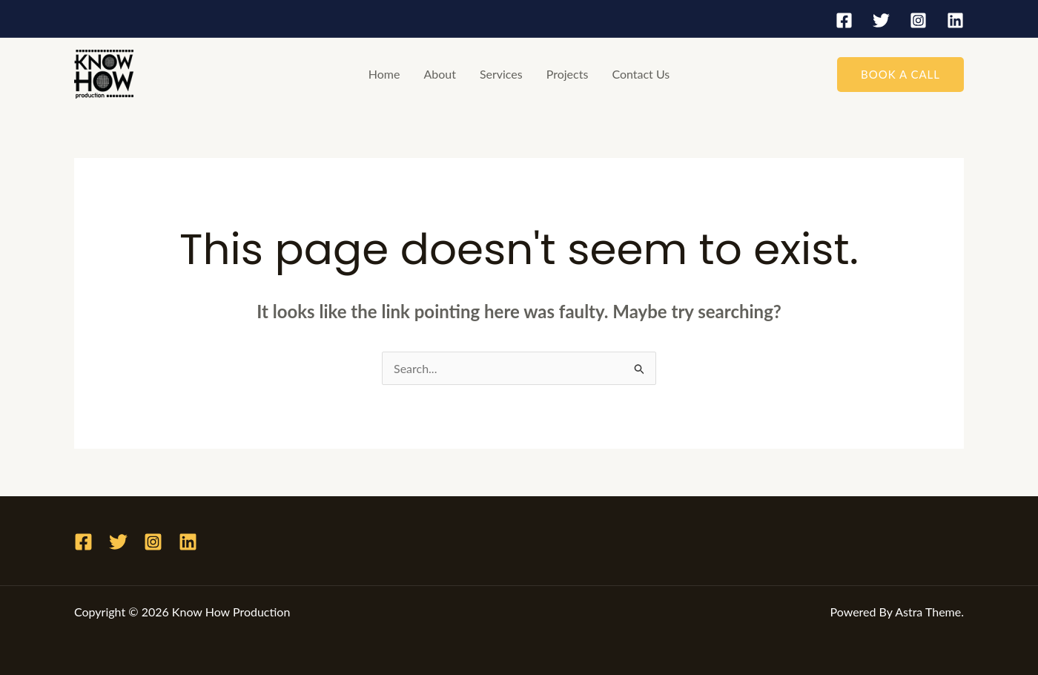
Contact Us (641, 74)
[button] (900, 74)
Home (384, 74)
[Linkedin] (955, 20)
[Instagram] (918, 20)
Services (501, 74)
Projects (567, 74)
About (439, 74)
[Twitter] (881, 20)
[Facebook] (844, 20)
